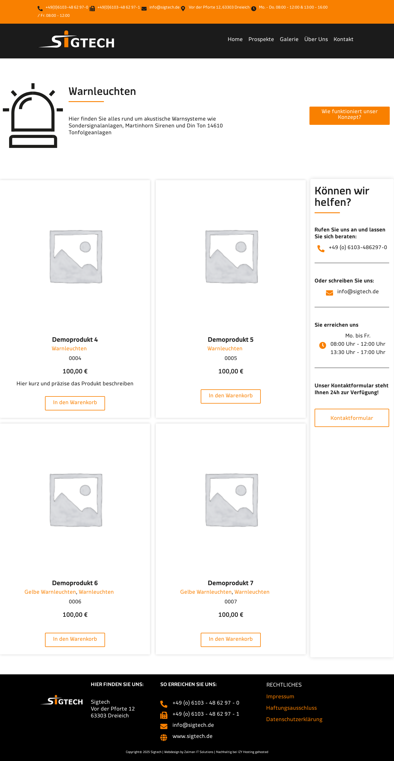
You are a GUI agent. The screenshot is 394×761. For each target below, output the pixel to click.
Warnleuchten (69, 349)
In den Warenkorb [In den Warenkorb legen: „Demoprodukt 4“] (75, 403)
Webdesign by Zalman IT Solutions (188, 752)
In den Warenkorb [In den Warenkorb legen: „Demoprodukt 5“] (231, 396)
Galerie (289, 40)
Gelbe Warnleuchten (50, 593)
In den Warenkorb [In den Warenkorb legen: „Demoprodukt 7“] (231, 640)
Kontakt (344, 40)
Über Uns (316, 40)
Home (235, 40)
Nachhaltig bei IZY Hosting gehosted (242, 752)
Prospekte (261, 40)
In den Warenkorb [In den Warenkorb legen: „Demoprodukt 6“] (75, 640)
